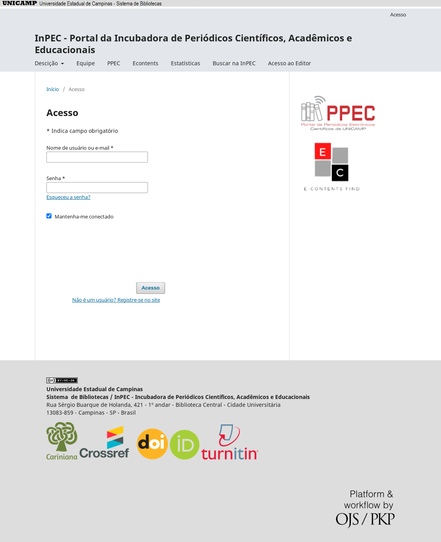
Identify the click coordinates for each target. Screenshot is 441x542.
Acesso (398, 14)
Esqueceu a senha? (68, 196)
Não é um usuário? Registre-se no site (116, 299)
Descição (47, 63)
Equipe (85, 63)
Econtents (145, 63)
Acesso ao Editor (289, 63)
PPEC (113, 63)
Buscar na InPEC (234, 63)
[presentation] (105, 247)
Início (52, 89)
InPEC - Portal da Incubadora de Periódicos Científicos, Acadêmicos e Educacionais (193, 43)
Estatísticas (185, 63)
